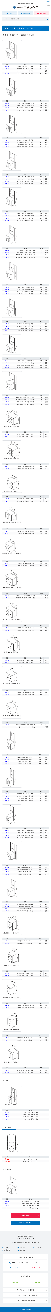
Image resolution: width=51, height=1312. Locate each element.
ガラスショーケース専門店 (25, 1290)
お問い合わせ (15, 1267)
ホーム (6, 1247)
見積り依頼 (25, 1215)
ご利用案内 (39, 1247)
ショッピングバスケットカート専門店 (25, 1295)
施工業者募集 (36, 1282)
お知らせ (22, 1250)
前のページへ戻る (25, 1223)
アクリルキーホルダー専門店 (25, 1300)
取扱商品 (22, 1247)
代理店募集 (14, 1282)
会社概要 (7, 1250)
